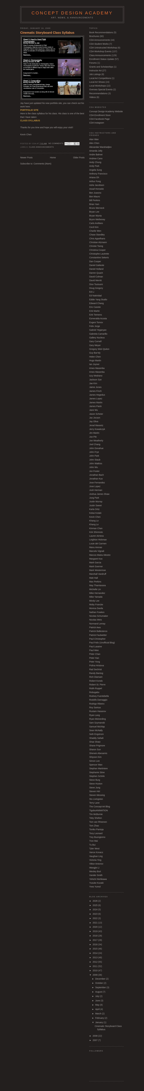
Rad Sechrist (95, 669)
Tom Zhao (94, 825)
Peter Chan (94, 654)
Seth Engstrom (96, 734)
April (97, 1009)
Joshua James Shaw (99, 494)
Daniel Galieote (96, 265)
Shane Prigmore (97, 745)
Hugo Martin (95, 360)
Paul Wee (94, 650)
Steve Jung (94, 787)
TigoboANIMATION (98, 810)
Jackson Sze (95, 379)
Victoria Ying (95, 860)
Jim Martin (94, 433)
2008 (95, 1036)
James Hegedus (97, 395)
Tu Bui (92, 845)
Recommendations (98, 93)
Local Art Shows (97, 82)
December (100, 979)
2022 (95, 918)
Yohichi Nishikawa (98, 879)
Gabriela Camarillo (98, 334)
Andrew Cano (95, 158)
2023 (95, 914)
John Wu (93, 467)
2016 (95, 944)
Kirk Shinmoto (96, 532)
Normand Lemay (97, 623)
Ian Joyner (94, 364)
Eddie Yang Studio (98, 299)
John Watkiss (95, 463)
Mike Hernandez (97, 593)
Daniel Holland (96, 269)
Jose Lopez (94, 486)
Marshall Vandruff (97, 574)
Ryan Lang (94, 715)
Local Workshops (97, 85)
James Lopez (95, 398)
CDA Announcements (99, 40)
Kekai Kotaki (95, 513)
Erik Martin (94, 311)
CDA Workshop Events (100, 51)
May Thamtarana (97, 585)
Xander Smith (95, 875)
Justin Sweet (95, 505)
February (100, 1018)
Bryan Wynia (95, 215)
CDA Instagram (96, 122)
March (98, 1013)
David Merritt (95, 280)
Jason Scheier (96, 414)
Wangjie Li (94, 867)
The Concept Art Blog (99, 806)
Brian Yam (94, 204)
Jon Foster (94, 471)
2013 (95, 957)
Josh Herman (95, 490)
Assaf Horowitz (96, 189)
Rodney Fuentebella (99, 696)
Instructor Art (95, 70)
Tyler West (94, 848)
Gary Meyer (95, 345)
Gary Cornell (95, 341)
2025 (95, 905)
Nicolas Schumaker (98, 616)
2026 (95, 901)
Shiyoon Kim (95, 757)
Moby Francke (96, 604)
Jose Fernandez (97, 482)
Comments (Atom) (42, 163)
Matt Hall (93, 578)
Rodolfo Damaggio (98, 700)
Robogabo (94, 692)
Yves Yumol (95, 886)
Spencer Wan (95, 764)
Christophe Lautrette (99, 253)
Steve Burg (94, 780)
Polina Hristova (96, 665)
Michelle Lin (95, 589)
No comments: (56, 143)
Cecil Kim (94, 227)
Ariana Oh (94, 177)
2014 (95, 953)
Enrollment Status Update (101, 59)
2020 (95, 927)
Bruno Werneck (96, 208)
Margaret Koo (95, 558)
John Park (94, 456)
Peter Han (94, 658)
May (97, 1005)
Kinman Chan (95, 528)
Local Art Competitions (100, 78)
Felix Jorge (94, 326)
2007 (95, 1040)
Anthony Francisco (98, 173)
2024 (95, 909)
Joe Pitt (92, 437)
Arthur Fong (95, 181)
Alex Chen (94, 143)
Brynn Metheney (97, 219)
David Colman (96, 276)
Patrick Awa (95, 627)
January (99, 1022)
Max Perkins (95, 581)
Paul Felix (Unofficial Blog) (102, 642)
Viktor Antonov (96, 863)
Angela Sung (95, 170)
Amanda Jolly (95, 151)
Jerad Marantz (96, 425)
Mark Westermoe (97, 570)
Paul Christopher (97, 639)
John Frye (94, 452)
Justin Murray (95, 501)
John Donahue (96, 448)
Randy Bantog (96, 673)
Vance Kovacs (96, 852)
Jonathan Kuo (96, 478)
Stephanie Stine (97, 772)
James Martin (95, 402)
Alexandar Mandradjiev (100, 147)
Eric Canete (95, 307)
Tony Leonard (95, 833)
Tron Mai (93, 841)
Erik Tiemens (95, 314)
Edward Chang (96, 303)
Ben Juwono (95, 193)
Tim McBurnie (96, 814)
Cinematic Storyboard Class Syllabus (47, 32)
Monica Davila (96, 608)
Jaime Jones (95, 387)
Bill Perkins (94, 200)
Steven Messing (97, 795)
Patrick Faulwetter (98, 635)
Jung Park (94, 498)
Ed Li (91, 292)
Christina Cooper (97, 250)
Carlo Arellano (96, 223)
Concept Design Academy (72, 13)
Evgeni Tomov (96, 322)
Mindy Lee (94, 600)
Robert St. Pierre (97, 684)
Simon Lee (94, 761)
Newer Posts (26, 157)
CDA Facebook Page (99, 119)
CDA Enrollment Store (100, 115)
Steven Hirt (94, 791)
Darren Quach (96, 273)
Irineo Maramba (96, 368)
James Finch (95, 391)
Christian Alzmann (98, 242)
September (101, 987)
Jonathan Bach (96, 475)
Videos (92, 97)
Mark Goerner (96, 566)
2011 (95, 966)
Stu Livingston (96, 799)
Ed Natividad (95, 295)
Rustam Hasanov (97, 711)
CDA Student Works (99, 44)
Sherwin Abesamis (98, 753)
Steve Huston (95, 783)
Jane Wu (93, 410)
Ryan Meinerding (97, 719)
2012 (95, 962)
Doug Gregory (96, 288)
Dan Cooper (95, 261)
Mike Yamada (95, 597)
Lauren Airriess (96, 536)
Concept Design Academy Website (106, 111)
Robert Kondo (96, 681)
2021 (95, 922)
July (97, 996)
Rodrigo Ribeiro (96, 703)
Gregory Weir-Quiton (99, 349)
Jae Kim (93, 383)
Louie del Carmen (98, 543)
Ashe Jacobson (96, 185)
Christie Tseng (96, 246)
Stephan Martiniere (98, 768)
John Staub (94, 459)
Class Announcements (41, 147)
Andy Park (94, 166)
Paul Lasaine (95, 646)
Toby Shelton (95, 818)
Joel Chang (94, 444)
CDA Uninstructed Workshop (103, 47)
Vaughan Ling (96, 856)
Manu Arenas (95, 547)
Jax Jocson (94, 417)
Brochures (94, 36)
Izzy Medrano (95, 375)
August (99, 992)
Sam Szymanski (97, 722)
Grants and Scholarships (101, 67)
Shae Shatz (95, 742)
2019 (95, 931)
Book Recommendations (101, 32)
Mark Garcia (95, 562)
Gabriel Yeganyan (98, 330)
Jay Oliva (93, 421)
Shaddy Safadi (96, 738)
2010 (95, 970)
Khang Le (94, 520)
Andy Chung (95, 162)
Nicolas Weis (95, 619)
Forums (93, 63)
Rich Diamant (95, 677)
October (99, 983)
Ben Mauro (94, 196)
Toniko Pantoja (96, 829)
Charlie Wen (95, 231)
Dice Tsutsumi (96, 284)
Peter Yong (94, 661)
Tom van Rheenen (98, 822)
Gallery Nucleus (97, 337)
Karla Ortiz (94, 509)
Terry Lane (94, 803)
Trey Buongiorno (97, 837)
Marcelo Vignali (96, 551)
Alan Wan (94, 139)
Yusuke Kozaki (96, 883)
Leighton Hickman (98, 539)
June (98, 1000)
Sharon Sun (95, 749)
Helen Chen (95, 356)
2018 (95, 935)
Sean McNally (96, 730)
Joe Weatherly (96, 440)
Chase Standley (97, 234)
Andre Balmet (95, 154)
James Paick (95, 406)
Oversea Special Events (100, 89)
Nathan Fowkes (96, 612)
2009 (95, 975)
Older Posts (79, 157)
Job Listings (95, 74)
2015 (95, 948)
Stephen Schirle (97, 776)
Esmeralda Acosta (98, 318)
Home (53, 157)
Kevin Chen (95, 517)
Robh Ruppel (95, 688)
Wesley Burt (95, 871)
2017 (95, 940)
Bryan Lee (94, 211)
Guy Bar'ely (94, 353)
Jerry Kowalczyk (97, 429)
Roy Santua (95, 707)
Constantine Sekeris (99, 257)
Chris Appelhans (97, 238)
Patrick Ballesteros (98, 631)
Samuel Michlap (97, 726)
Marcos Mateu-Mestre (99, 555)
